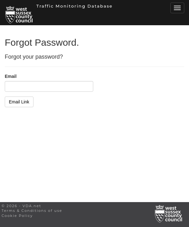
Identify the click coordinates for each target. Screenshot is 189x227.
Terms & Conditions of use (32, 210)
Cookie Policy (17, 215)
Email (10, 76)
